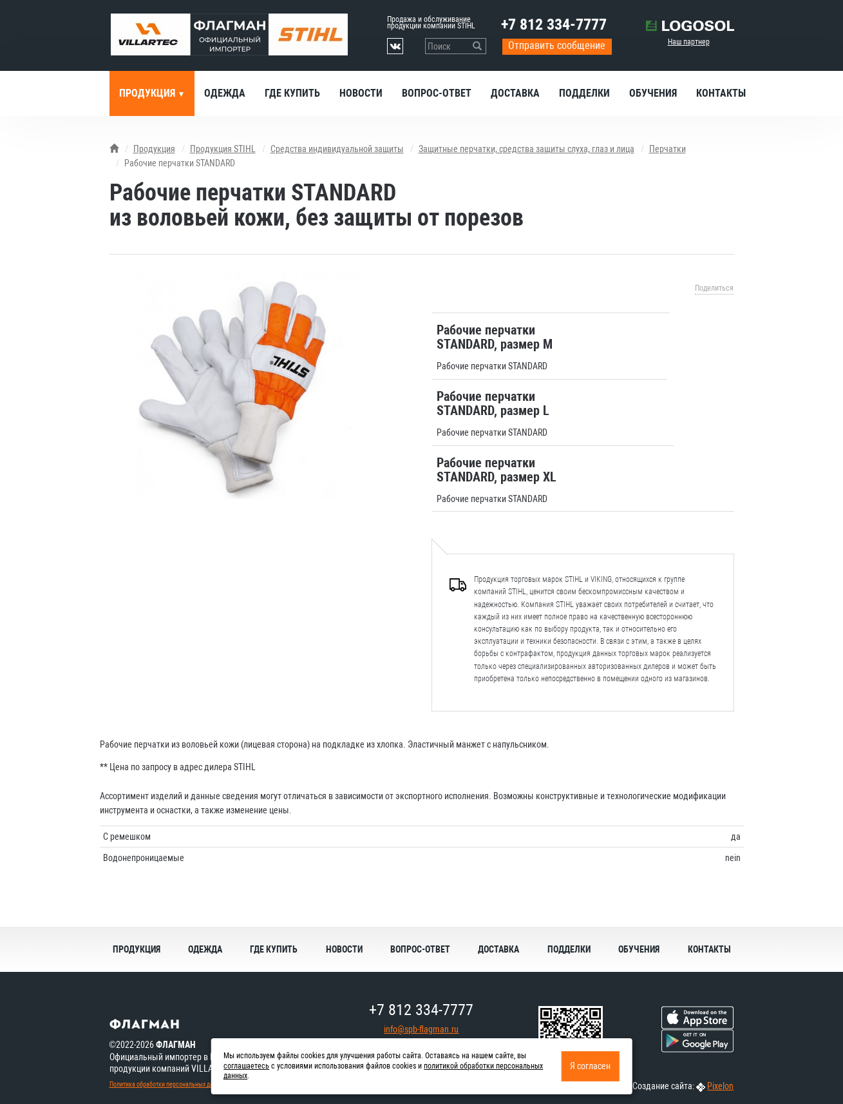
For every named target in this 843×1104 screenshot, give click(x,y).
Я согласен (590, 1066)
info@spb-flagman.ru (421, 1029)
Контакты (721, 93)
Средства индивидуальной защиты (337, 149)
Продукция (148, 93)
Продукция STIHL (223, 149)
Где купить (292, 93)
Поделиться (714, 288)
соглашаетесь (246, 1065)
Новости (361, 93)
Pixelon (720, 1086)
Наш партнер (689, 41)
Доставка (515, 93)
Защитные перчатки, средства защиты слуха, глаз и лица (526, 149)
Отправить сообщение (556, 45)
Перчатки (667, 149)
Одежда (224, 93)
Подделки (584, 93)
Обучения (653, 93)
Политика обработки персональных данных (168, 1084)
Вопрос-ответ (436, 93)
